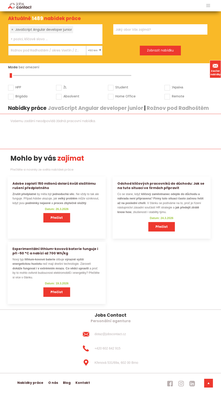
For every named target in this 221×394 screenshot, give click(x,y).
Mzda (13, 67)
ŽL (65, 87)
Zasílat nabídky (215, 69)
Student (121, 87)
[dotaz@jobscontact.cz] (110, 334)
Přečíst (57, 217)
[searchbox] (52, 39)
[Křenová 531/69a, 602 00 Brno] (110, 362)
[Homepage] (19, 5)
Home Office (125, 96)
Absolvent (71, 96)
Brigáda (21, 96)
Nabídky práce (30, 382)
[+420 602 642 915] (110, 348)
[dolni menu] (208, 383)
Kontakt (82, 382)
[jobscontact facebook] (170, 383)
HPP (18, 87)
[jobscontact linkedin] (192, 383)
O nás (53, 382)
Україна (177, 87)
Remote (178, 96)
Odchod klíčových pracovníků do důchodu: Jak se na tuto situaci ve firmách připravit (160, 185)
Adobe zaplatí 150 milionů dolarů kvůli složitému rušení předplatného (54, 185)
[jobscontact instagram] (181, 383)
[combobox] (55, 34)
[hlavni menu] (208, 5)
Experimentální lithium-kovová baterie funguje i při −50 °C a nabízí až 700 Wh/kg (55, 251)
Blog (67, 382)
